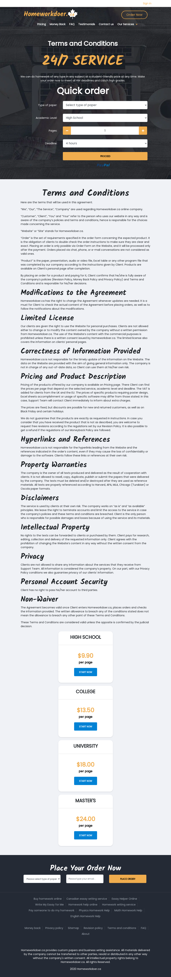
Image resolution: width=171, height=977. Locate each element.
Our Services (125, 24)
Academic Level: (46, 118)
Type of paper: (47, 105)
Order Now (134, 15)
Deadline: (51, 143)
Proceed (105, 156)
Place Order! (127, 879)
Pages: (53, 130)
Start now (85, 672)
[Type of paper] (105, 105)
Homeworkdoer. (46, 14)
